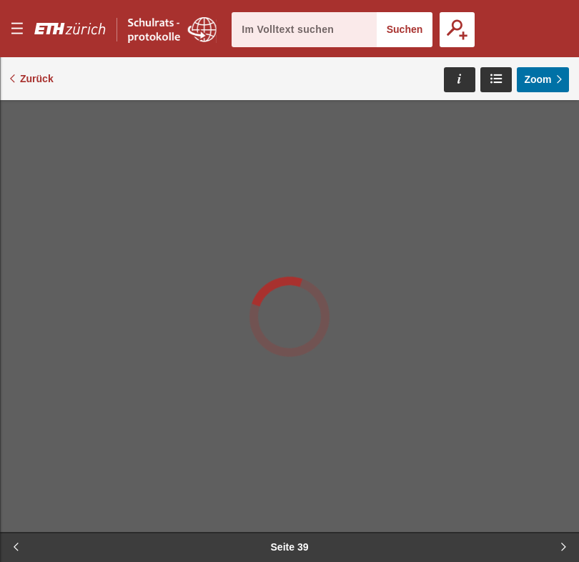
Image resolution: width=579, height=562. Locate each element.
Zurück (37, 78)
